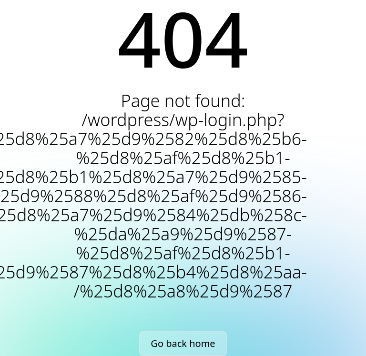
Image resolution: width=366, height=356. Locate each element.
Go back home (183, 343)
